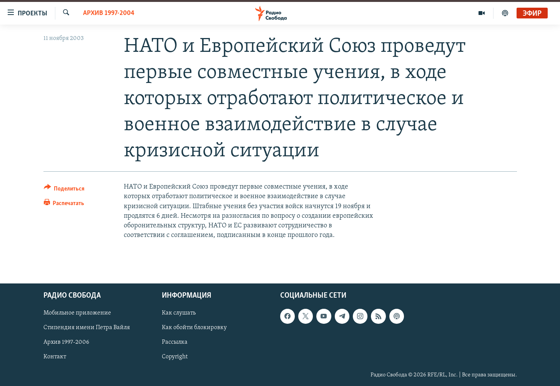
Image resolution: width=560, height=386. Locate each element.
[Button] (64, 190)
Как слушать (179, 313)
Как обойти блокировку (194, 328)
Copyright (175, 357)
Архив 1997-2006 (66, 343)
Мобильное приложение (77, 313)
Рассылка (175, 343)
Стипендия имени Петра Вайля (86, 328)
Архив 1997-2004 (109, 13)
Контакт (54, 357)
